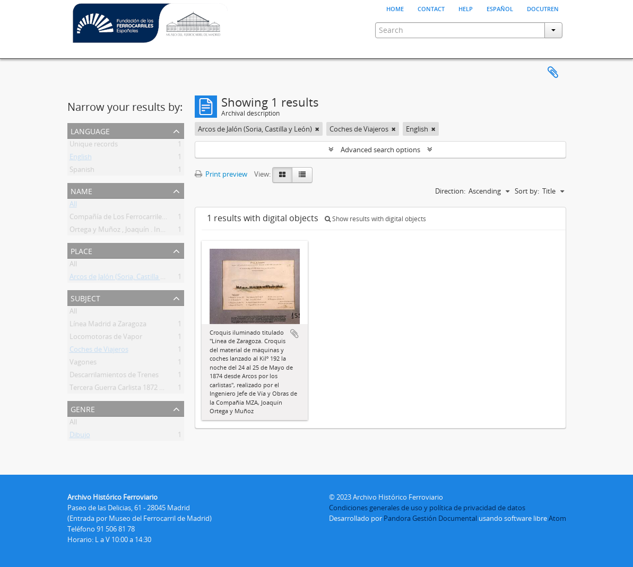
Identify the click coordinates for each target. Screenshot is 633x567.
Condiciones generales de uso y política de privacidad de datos (427, 507)
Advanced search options (380, 149)
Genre (83, 408)
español (500, 8)
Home (395, 8)
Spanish (82, 171)
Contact (431, 8)
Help (465, 8)
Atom (557, 518)
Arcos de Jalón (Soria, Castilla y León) (127, 278)
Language (90, 130)
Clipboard (553, 72)
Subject (85, 297)
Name (81, 190)
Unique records (94, 146)
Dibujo (80, 436)
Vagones (83, 364)
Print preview (221, 174)
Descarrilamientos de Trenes (114, 376)
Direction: (450, 191)
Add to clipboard (294, 333)
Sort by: (527, 191)
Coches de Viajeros (99, 351)
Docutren (543, 8)
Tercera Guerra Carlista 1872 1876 (122, 389)
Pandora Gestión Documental (430, 518)
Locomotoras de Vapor (106, 338)
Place (81, 250)
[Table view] (302, 175)
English (81, 158)
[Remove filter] (317, 129)
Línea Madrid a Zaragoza (108, 325)
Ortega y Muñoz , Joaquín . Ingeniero (127, 231)
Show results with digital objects (375, 218)
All (73, 206)
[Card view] (282, 175)
